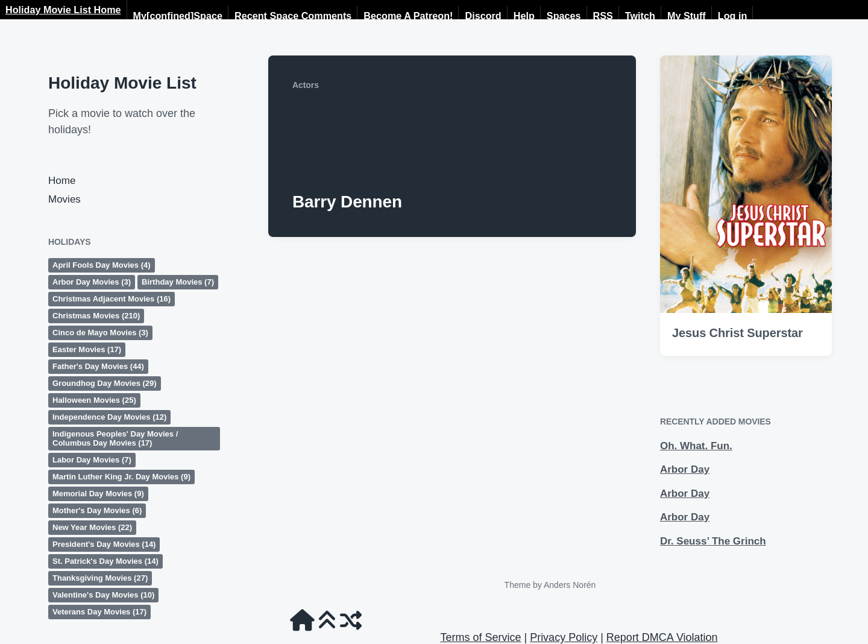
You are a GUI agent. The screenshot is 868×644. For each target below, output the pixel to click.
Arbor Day (684, 469)
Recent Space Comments (292, 15)
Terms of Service (480, 637)
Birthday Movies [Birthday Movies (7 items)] (178, 281)
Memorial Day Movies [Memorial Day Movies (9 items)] (98, 493)
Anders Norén (570, 585)
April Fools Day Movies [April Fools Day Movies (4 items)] (101, 265)
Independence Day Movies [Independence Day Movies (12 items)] (109, 416)
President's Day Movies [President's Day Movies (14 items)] (104, 544)
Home (61, 180)
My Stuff (686, 15)
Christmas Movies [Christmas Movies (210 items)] (96, 315)
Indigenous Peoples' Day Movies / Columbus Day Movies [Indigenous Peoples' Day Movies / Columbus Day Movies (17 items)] (115, 438)
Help (524, 15)
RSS (603, 15)
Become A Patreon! (408, 15)
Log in (732, 15)
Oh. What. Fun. (696, 446)
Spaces (564, 15)
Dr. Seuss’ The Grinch (713, 541)
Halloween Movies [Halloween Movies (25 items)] (94, 400)
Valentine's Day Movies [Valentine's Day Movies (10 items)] (103, 594)
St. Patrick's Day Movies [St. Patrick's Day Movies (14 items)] (105, 561)
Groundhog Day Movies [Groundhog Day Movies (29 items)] (104, 383)
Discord (483, 15)
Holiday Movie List (122, 83)
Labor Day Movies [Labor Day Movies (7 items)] (91, 459)
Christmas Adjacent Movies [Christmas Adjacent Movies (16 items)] (111, 298)
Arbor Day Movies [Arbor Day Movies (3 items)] (91, 281)
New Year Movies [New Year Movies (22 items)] (92, 527)
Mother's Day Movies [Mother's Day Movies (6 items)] (97, 510)
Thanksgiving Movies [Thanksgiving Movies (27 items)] (100, 577)
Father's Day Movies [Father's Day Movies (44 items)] (98, 366)
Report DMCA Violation (662, 637)
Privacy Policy (563, 637)
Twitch (640, 15)
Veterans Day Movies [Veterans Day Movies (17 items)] (99, 611)
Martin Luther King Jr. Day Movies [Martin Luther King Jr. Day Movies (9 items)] (121, 476)
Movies (64, 199)
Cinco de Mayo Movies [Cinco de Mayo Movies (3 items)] (100, 332)
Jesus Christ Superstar (737, 332)
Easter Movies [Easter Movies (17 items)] (86, 349)
